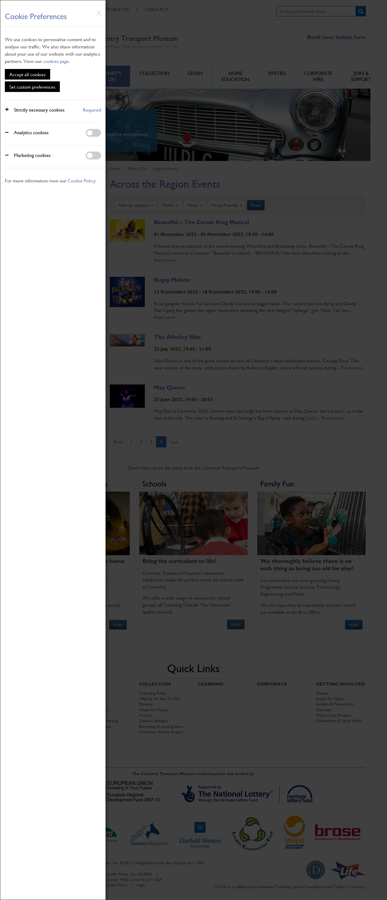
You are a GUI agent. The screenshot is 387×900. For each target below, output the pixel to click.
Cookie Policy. (82, 180)
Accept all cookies (27, 74)
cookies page (56, 60)
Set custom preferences (32, 86)
